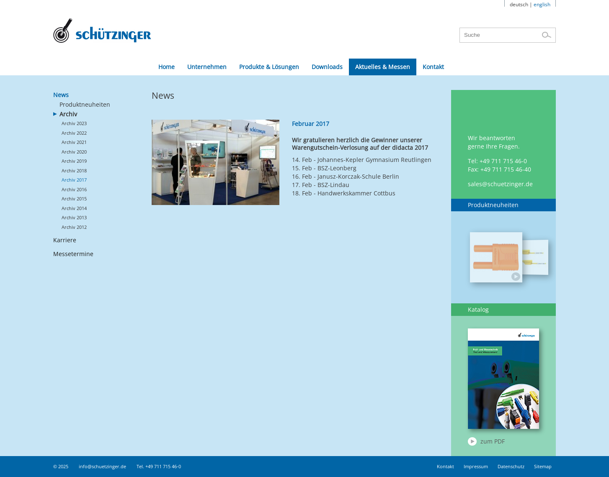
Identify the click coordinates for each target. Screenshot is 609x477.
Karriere (64, 240)
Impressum (476, 466)
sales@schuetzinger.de (500, 184)
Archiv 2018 (74, 170)
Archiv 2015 (74, 198)
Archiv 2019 (74, 161)
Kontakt (445, 466)
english (542, 4)
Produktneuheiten (84, 104)
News (61, 95)
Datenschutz (511, 466)
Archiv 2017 (74, 180)
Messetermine (73, 254)
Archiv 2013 (74, 217)
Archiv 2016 (74, 189)
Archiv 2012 (74, 227)
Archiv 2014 (74, 208)
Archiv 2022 (74, 133)
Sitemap (543, 466)
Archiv (68, 114)
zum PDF (492, 441)
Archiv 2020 (74, 152)
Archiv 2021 (74, 142)
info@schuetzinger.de (102, 466)
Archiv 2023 (74, 123)
